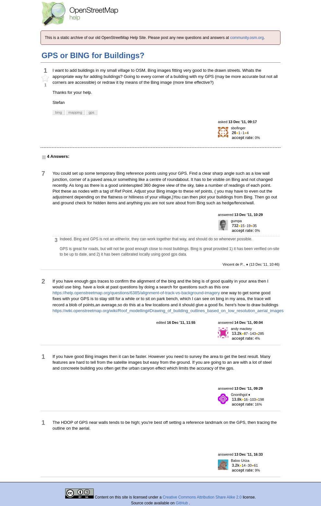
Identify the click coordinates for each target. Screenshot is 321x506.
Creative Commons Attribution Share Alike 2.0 (202, 497)
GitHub (182, 503)
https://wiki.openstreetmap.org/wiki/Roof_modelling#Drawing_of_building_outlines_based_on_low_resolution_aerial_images (168, 310)
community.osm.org (247, 37)
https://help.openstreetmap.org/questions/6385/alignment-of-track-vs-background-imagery (136, 292)
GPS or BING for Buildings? (93, 55)
